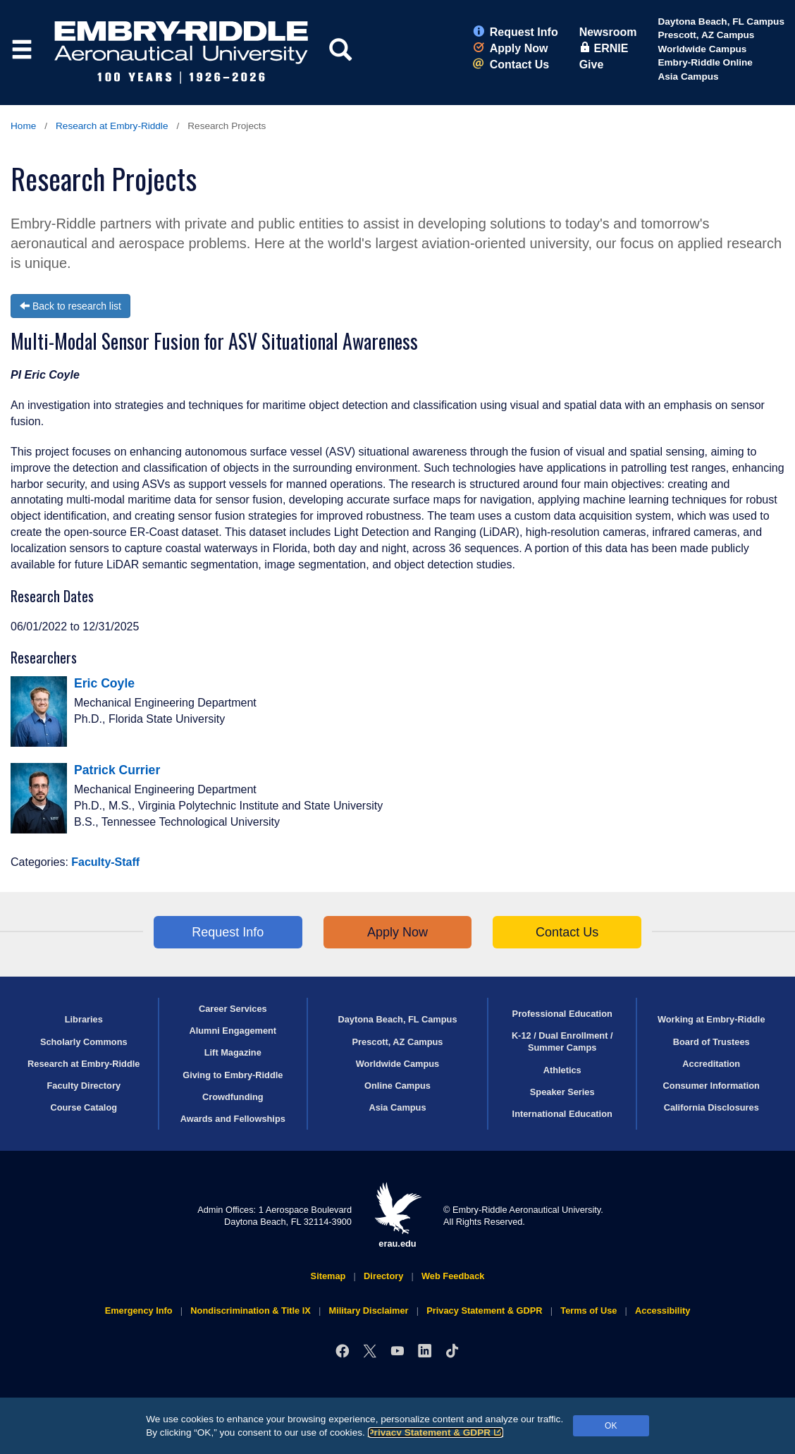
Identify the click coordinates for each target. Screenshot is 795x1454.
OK (611, 1426)
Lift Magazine (232, 1052)
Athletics (562, 1070)
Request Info (515, 32)
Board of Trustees (711, 1042)
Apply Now (510, 48)
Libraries (84, 1019)
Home (23, 126)
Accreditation (711, 1063)
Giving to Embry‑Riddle (233, 1075)
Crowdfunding (233, 1097)
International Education (562, 1113)
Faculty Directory (84, 1085)
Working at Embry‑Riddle (711, 1019)
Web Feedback (452, 1276)
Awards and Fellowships (232, 1118)
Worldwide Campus (702, 49)
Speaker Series (562, 1092)
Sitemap (328, 1276)
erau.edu (397, 1215)
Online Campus (397, 1085)
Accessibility (662, 1310)
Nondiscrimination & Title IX (250, 1310)
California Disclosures (711, 1107)
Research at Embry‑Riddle (112, 126)
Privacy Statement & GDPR (436, 1432)
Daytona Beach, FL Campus (721, 21)
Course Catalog (83, 1107)
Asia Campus (688, 76)
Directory (383, 1276)
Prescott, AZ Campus (706, 35)
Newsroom (608, 32)
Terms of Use (588, 1310)
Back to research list (70, 306)
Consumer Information (711, 1085)
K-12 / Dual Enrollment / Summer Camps (562, 1041)
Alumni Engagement (232, 1030)
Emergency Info (139, 1310)
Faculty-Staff (105, 862)
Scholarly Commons (84, 1042)
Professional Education (562, 1013)
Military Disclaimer (368, 1310)
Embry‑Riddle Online (705, 62)
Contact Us (511, 65)
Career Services (233, 1008)
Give (591, 65)
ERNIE (604, 48)
